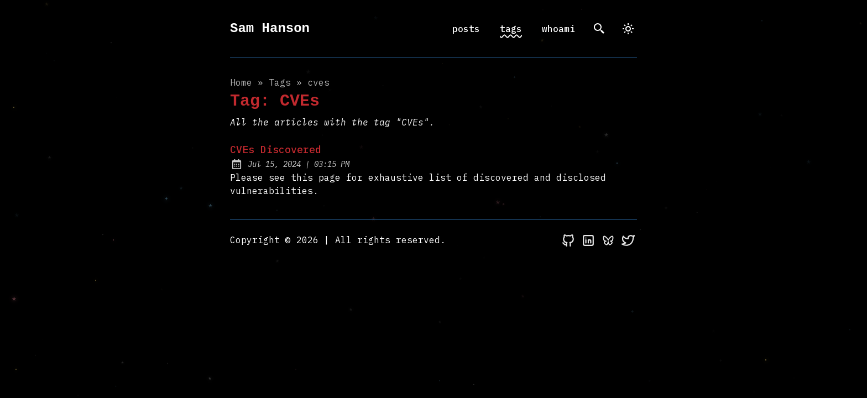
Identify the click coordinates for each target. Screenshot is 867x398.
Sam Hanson (270, 28)
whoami (558, 28)
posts (466, 28)
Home (241, 82)
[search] (599, 29)
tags (511, 28)
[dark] (628, 29)
